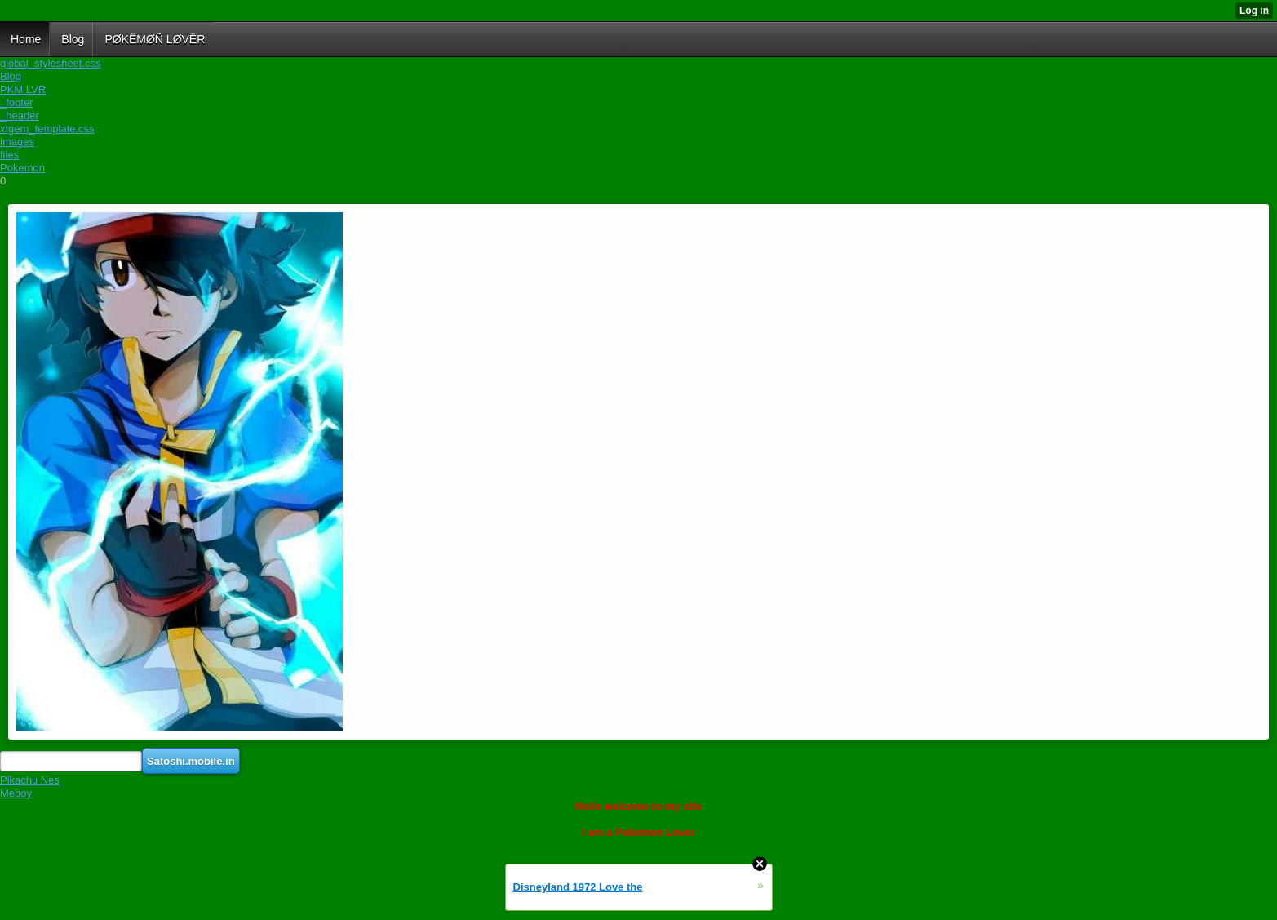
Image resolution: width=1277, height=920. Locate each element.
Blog (10, 76)
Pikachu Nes (30, 780)
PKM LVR (23, 89)
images (17, 142)
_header (19, 115)
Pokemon (22, 168)
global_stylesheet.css (50, 63)
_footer (16, 102)
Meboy (16, 793)
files (9, 155)
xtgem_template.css (47, 128)
